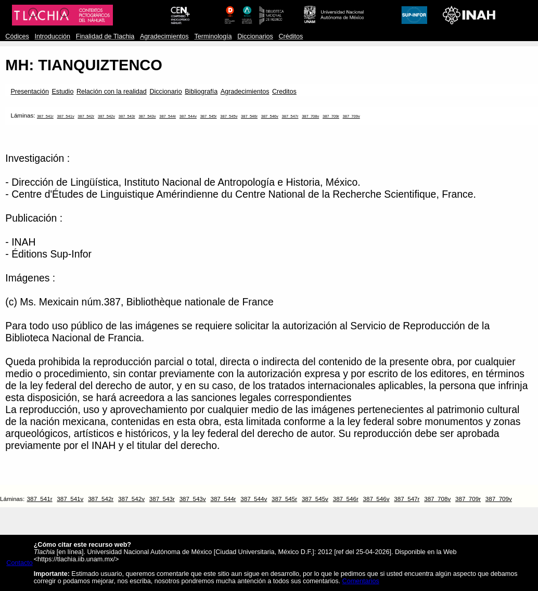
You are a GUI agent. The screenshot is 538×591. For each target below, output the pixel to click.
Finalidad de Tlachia (105, 36)
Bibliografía (201, 91)
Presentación (29, 91)
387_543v (147, 116)
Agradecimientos (164, 36)
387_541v (65, 116)
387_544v (188, 116)
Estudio (62, 91)
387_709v (351, 116)
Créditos (290, 36)
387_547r (290, 116)
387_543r (127, 116)
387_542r (86, 116)
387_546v (269, 116)
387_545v (228, 116)
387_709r (331, 116)
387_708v (310, 116)
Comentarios (360, 581)
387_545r (208, 116)
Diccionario (165, 91)
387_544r (167, 116)
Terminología (213, 36)
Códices (17, 36)
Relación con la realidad (111, 91)
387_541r (45, 116)
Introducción (53, 36)
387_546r (249, 116)
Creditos (284, 91)
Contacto (19, 563)
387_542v (106, 116)
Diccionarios (255, 36)
